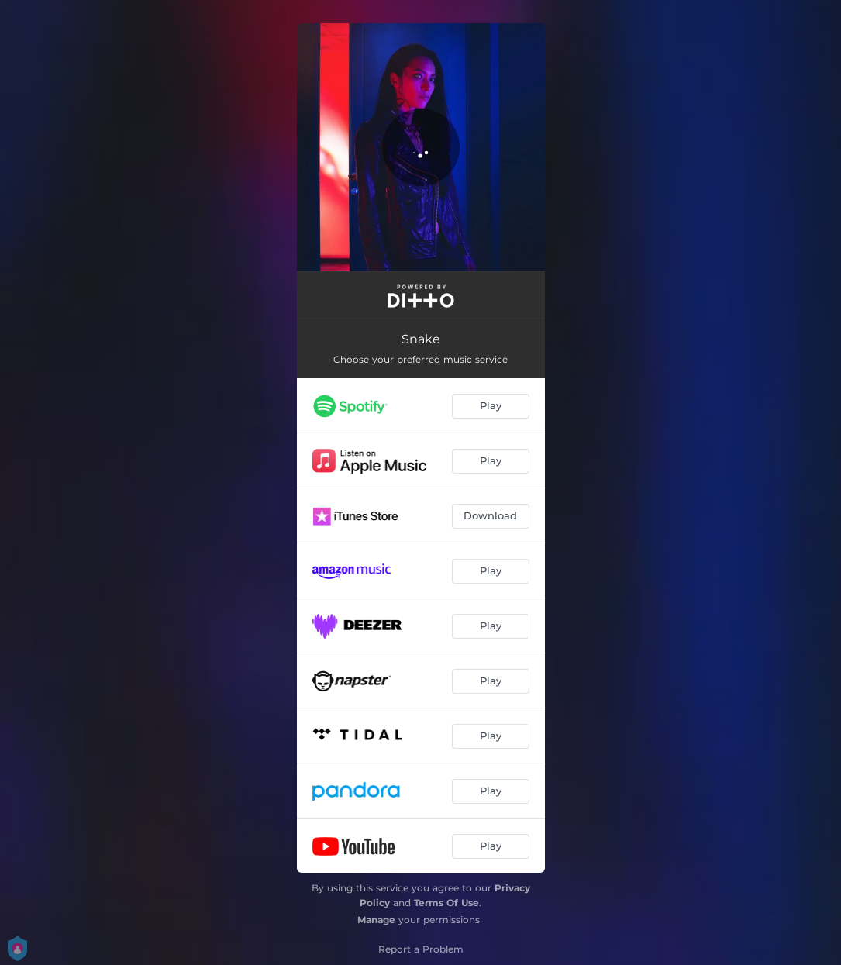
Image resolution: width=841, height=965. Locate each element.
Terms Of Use (446, 902)
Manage (376, 919)
